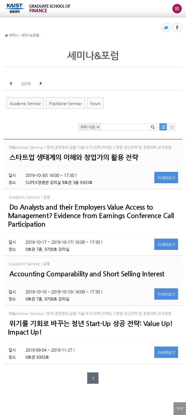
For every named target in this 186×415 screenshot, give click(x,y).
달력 (171, 126)
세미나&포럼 (30, 35)
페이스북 (177, 28)
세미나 (13, 35)
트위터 (166, 28)
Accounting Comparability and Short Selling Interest (86, 274)
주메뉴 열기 (177, 8)
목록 (163, 126)
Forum (95, 103)
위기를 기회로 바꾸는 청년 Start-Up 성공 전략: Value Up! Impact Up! (90, 328)
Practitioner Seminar (65, 103)
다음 (41, 83)
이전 (11, 83)
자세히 (166, 178)
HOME (6, 35)
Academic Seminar (25, 103)
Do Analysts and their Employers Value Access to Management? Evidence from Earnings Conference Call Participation (91, 215)
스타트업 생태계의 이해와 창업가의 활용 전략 (73, 157)
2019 (26, 83)
